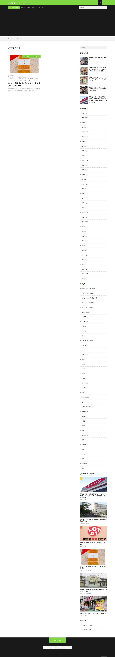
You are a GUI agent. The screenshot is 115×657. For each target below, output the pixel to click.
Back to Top (57, 636)
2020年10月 (85, 165)
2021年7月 (85, 147)
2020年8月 (85, 175)
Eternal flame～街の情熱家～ (90, 287)
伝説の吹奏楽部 (86, 394)
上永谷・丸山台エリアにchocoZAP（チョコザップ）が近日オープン (97, 80)
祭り (83, 445)
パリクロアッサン (19, 80)
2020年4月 (85, 193)
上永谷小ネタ (85, 376)
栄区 (83, 427)
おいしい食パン (13, 78)
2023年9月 (85, 124)
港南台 (83, 436)
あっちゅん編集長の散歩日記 (90, 296)
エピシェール (32, 78)
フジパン (36, 80)
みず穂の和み (21, 78)
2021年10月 (85, 133)
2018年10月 (85, 273)
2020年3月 (85, 198)
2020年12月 (85, 161)
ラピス (17, 81)
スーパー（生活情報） (88, 338)
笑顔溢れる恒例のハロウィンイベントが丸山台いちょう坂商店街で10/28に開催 (97, 90)
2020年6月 (85, 184)
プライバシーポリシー (88, 621)
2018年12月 (85, 268)
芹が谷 (83, 450)
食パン (29, 81)
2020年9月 (85, 170)
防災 (83, 464)
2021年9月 (85, 138)
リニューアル (85, 352)
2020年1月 (85, 207)
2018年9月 (85, 277)
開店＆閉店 (85, 459)
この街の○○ (85, 320)
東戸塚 (83, 422)
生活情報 (84, 441)
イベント (84, 329)
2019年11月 (85, 217)
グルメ (83, 334)
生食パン (24, 81)
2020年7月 (85, 179)
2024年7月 (85, 114)
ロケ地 (83, 357)
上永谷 (23, 9)
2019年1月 (85, 263)
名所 (83, 399)
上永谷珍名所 (85, 380)
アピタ (26, 78)
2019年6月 (85, 240)
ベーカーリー (11, 81)
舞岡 (43, 9)
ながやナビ (22, 653)
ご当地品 (84, 324)
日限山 (83, 413)
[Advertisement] (57, 25)
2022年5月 (85, 128)
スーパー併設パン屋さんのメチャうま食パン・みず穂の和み (24, 86)
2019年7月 (85, 235)
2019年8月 (85, 231)
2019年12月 (85, 212)
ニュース (84, 343)
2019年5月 (85, 245)
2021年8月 (85, 142)
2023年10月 (85, 119)
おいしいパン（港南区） (88, 306)
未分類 (83, 417)
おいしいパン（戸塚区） (32, 57)
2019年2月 (85, 259)
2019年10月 (85, 221)
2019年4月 (85, 249)
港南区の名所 (85, 431)
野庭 (83, 455)
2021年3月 (85, 151)
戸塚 (33, 9)
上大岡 (38, 9)
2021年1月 (85, 156)
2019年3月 (85, 254)
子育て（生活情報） (87, 404)
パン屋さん (30, 80)
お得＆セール (85, 315)
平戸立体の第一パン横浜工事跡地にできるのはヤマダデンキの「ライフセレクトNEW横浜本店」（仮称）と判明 (93, 491)
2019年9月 (85, 226)
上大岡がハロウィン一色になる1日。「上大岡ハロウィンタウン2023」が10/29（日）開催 (97, 70)
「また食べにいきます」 (88, 292)
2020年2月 (85, 203)
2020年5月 (85, 189)
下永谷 (28, 9)
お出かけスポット (87, 310)
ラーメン (84, 348)
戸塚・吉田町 (85, 408)
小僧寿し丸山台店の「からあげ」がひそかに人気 (92, 609)
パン (26, 80)
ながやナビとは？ (87, 626)
